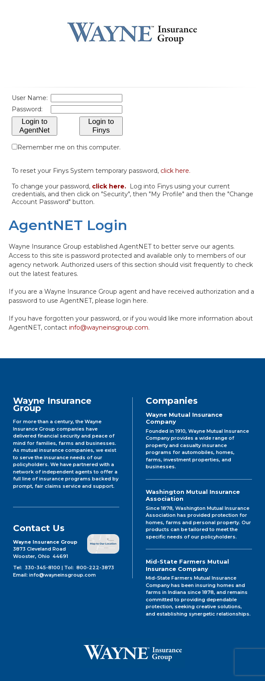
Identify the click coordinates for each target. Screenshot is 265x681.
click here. (175, 171)
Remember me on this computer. (69, 147)
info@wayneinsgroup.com (108, 327)
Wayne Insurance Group (132, 32)
